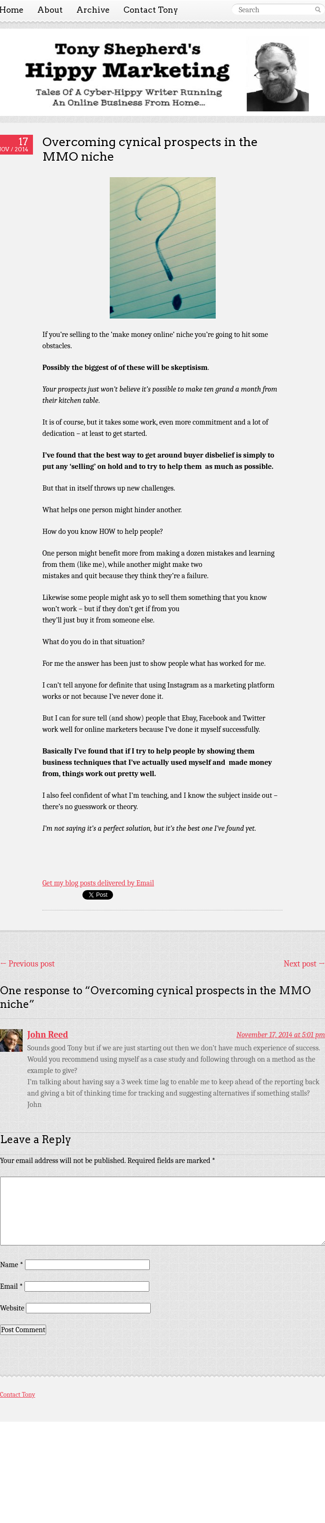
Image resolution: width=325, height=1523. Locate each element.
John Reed (47, 1035)
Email (11, 1286)
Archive (93, 10)
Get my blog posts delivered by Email (98, 883)
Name (11, 1265)
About (50, 10)
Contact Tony (150, 10)
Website (12, 1308)
